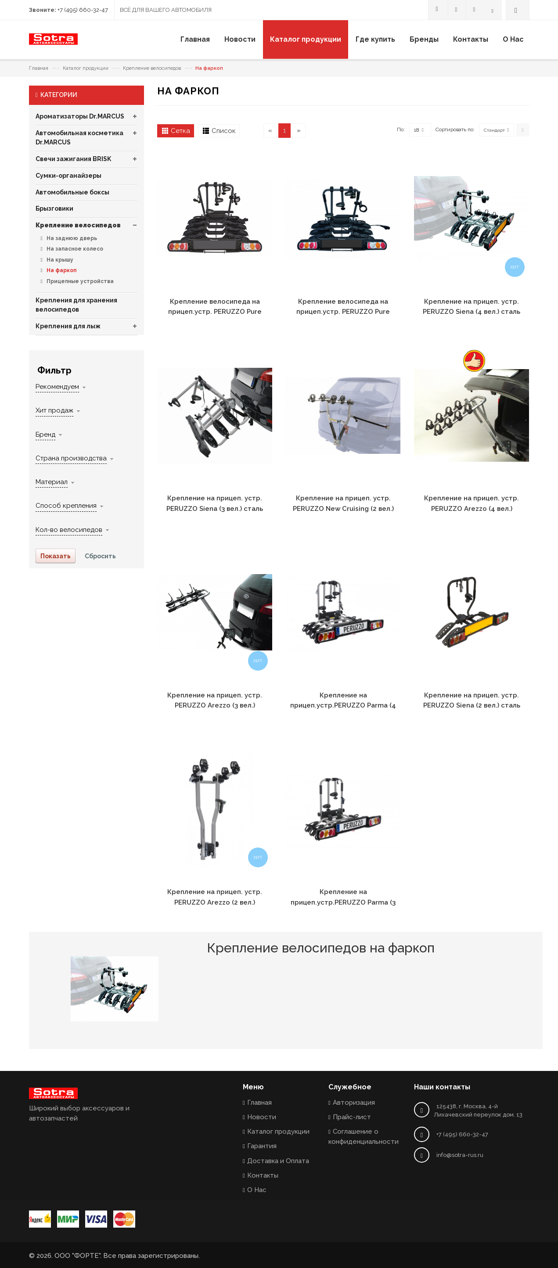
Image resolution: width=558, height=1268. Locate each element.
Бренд (45, 434)
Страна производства (71, 458)
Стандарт (494, 130)
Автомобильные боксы (72, 192)
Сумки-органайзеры (68, 175)
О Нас (256, 1190)
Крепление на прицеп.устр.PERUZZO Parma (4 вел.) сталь (343, 705)
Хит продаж (54, 410)
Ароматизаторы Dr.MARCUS (80, 116)
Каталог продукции (85, 68)
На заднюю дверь (71, 238)
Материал (52, 482)
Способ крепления (66, 506)
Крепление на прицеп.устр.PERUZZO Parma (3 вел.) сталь (343, 902)
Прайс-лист (352, 1117)
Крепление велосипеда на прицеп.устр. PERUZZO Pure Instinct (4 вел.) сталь (215, 312)
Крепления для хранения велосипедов (76, 305)
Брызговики (54, 208)
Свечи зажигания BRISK (73, 158)
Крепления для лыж (68, 326)
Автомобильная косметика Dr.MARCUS (79, 137)
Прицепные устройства (79, 281)
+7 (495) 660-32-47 (83, 10)
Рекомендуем (57, 387)
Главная (38, 68)
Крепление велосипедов (152, 68)
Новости (261, 1117)
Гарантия (262, 1146)
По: (401, 129)
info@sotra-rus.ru (459, 1155)
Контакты (262, 1175)
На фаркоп (60, 270)
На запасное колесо (74, 249)
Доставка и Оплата (278, 1161)
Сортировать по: (455, 129)
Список (224, 131)
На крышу (59, 260)
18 (419, 130)
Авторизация (354, 1102)
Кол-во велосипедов (69, 530)
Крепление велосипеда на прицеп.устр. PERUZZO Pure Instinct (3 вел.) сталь (343, 312)
